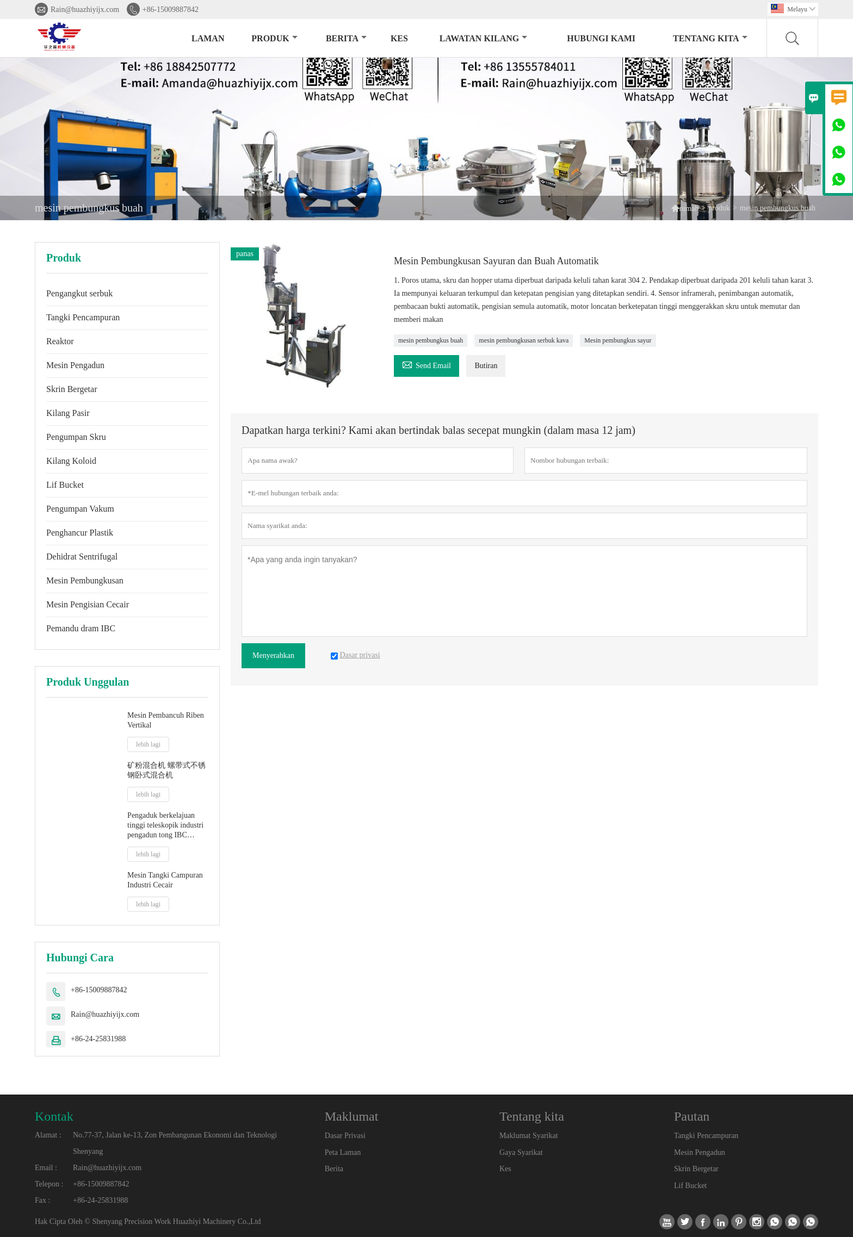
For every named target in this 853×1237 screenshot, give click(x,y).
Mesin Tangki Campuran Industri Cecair (165, 880)
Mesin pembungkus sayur (617, 340)
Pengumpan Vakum (80, 508)
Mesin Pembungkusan (84, 580)
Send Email (426, 364)
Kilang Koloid (71, 460)
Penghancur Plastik (79, 532)
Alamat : (48, 1135)
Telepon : (49, 1184)
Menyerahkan (273, 655)
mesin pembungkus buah (430, 340)
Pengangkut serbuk (79, 293)
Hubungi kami (601, 38)
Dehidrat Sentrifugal (82, 556)
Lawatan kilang (484, 38)
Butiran (485, 366)
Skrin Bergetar (71, 389)
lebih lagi (148, 744)
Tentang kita (710, 38)
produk (274, 38)
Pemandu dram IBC (80, 628)
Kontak (54, 1116)
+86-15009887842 (171, 9)
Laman (207, 38)
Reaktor (60, 341)
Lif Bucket (65, 484)
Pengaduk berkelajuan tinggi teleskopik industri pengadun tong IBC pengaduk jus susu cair (165, 825)
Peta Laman (343, 1152)
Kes (505, 1169)
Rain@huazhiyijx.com (85, 9)
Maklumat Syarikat (528, 1136)
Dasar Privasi (345, 1136)
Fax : (42, 1200)
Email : (46, 1168)
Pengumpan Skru (76, 437)
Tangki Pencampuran (83, 317)
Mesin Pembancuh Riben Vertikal (165, 720)
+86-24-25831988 (98, 1039)
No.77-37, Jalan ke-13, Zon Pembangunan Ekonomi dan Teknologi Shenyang (175, 1143)
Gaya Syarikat (521, 1152)
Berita (346, 38)
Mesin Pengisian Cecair (87, 604)
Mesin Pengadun (75, 365)
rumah (689, 208)
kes (399, 38)
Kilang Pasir (68, 413)
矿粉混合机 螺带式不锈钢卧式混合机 (166, 770)
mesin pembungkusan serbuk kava (523, 340)
